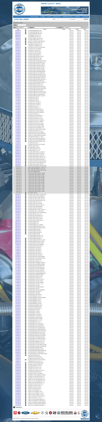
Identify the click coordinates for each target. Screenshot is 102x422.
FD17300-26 (18, 77)
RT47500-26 (18, 344)
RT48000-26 (18, 352)
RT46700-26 (18, 332)
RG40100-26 (18, 306)
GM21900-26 (18, 197)
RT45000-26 (18, 308)
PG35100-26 (18, 293)
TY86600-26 (18, 361)
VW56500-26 (18, 387)
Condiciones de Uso (68, 16)
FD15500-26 (18, 51)
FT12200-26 (18, 112)
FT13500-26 (18, 124)
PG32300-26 (18, 277)
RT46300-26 (18, 326)
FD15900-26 (18, 56)
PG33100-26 (18, 290)
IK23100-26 (18, 215)
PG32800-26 (18, 285)
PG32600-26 (18, 282)
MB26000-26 (18, 236)
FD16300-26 (18, 62)
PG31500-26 (18, 265)
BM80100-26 (18, 36)
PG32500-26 (18, 280)
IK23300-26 (18, 218)
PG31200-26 (18, 261)
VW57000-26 (18, 394)
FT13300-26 (18, 121)
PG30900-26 (18, 256)
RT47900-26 (18, 350)
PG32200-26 (18, 276)
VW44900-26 (18, 364)
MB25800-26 (18, 233)
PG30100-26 (18, 247)
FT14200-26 (18, 135)
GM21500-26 (18, 164)
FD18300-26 (18, 92)
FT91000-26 (18, 142)
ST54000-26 (18, 355)
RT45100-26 (18, 309)
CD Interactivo (57, 16)
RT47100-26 (18, 338)
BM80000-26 (18, 35)
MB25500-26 (18, 229)
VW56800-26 (18, 391)
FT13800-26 (18, 129)
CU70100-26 (18, 41)
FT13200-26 (18, 120)
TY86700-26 (18, 362)
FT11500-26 (18, 101)
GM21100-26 (18, 158)
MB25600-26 (18, 230)
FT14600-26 (18, 141)
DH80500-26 (18, 42)
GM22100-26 (18, 200)
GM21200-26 (18, 159)
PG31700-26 (18, 268)
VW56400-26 (18, 385)
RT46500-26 (18, 329)
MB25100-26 (18, 223)
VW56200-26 (18, 382)
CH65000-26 (18, 38)
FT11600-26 (18, 103)
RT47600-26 (18, 346)
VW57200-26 (18, 397)
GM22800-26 (18, 209)
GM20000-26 (18, 145)
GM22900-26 (18, 211)
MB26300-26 (18, 241)
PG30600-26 (18, 253)
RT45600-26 (18, 315)
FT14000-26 (18, 132)
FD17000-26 (18, 73)
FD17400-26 (18, 79)
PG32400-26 (18, 279)
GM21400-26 (18, 162)
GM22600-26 (18, 206)
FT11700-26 (18, 104)
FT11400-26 (18, 100)
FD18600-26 (18, 95)
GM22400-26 (18, 203)
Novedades (77, 16)
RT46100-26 (18, 323)
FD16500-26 (18, 65)
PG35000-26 (18, 291)
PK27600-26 (18, 302)
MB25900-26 (18, 235)
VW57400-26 (18, 400)
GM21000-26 (18, 156)
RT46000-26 (18, 321)
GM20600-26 (18, 150)
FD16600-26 (18, 67)
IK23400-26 (18, 220)
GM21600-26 (18, 165)
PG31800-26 (18, 270)
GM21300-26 (18, 161)
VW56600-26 (18, 388)
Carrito (49, 16)
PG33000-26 (18, 288)
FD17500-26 (18, 80)
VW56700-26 (18, 390)
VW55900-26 (18, 377)
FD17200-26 (18, 76)
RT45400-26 (18, 312)
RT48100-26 (18, 353)
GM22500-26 (18, 205)
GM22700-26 (18, 208)
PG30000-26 (18, 246)
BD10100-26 (18, 32)
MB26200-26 (18, 239)
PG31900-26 (18, 271)
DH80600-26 (18, 44)
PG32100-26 (18, 274)
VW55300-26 (18, 368)
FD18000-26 (18, 88)
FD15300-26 (18, 48)
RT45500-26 (18, 314)
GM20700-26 (18, 151)
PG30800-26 (18, 255)
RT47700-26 (18, 347)
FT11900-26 (18, 107)
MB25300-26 (18, 226)
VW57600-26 (18, 403)
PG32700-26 (18, 283)
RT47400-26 (18, 343)
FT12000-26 (18, 109)
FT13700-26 (18, 127)
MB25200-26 (18, 224)
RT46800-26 (18, 334)
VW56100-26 (18, 381)
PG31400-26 (18, 264)
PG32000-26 (18, 273)
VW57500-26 (18, 402)
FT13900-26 (18, 130)
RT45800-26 (18, 318)
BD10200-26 (18, 33)
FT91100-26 (18, 144)
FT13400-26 (18, 123)
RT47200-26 (18, 340)
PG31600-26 (18, 267)
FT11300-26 (18, 98)
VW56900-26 (18, 393)
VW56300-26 (18, 384)
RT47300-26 (18, 341)
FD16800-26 (18, 70)
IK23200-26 (18, 217)
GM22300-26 (18, 202)
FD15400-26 (18, 50)
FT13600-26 (18, 126)
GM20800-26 (18, 153)
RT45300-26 (18, 311)
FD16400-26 (18, 64)
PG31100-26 (18, 259)
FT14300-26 (18, 136)
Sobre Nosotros (35, 16)
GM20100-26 (18, 147)
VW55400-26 (18, 370)
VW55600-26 (18, 373)
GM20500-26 (18, 148)
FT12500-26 (18, 115)
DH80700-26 (18, 45)
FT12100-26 (18, 111)
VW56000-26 (18, 379)
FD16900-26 (18, 71)
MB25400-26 (18, 227)
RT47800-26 (18, 349)
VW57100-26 (18, 396)
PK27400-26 (18, 299)
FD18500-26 (18, 94)
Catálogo (42, 16)
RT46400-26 (18, 327)
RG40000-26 (18, 305)
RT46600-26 (18, 330)
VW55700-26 (18, 374)
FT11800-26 (18, 106)
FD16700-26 (18, 68)
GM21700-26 (18, 194)
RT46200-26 (18, 324)
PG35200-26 (18, 294)
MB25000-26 (18, 221)
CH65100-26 (18, 39)
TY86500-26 (18, 359)
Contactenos (85, 16)
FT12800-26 (18, 117)
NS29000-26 (18, 244)
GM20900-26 (18, 155)
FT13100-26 (18, 118)
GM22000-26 (18, 199)
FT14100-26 (18, 133)
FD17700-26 (18, 83)
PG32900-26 (18, 286)
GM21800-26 (18, 195)
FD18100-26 (18, 89)
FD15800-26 (18, 54)
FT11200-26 (18, 97)
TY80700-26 (18, 356)
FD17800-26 (18, 85)
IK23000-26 (18, 214)
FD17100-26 (18, 74)
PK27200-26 (18, 297)
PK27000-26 (18, 296)
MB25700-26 (18, 232)
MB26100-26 (18, 238)
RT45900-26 (18, 320)
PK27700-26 (18, 303)
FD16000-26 (18, 57)
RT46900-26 (18, 335)
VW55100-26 (18, 365)
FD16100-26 (18, 59)
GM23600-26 (18, 212)
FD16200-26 (18, 60)
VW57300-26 (18, 399)
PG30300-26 (18, 249)
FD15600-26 (18, 53)
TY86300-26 (18, 358)
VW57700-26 (18, 405)
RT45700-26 (18, 317)
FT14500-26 (18, 139)
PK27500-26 (18, 300)
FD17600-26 (18, 82)
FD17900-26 (18, 86)
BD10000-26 (18, 30)
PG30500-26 (18, 252)
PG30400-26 (18, 250)
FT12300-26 (18, 114)
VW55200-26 (18, 367)
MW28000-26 (18, 242)
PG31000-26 (18, 258)
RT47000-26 (18, 337)
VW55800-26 (18, 376)
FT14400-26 (18, 138)
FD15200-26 (18, 47)
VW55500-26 (18, 371)
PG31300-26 (18, 262)
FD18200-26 (18, 91)
